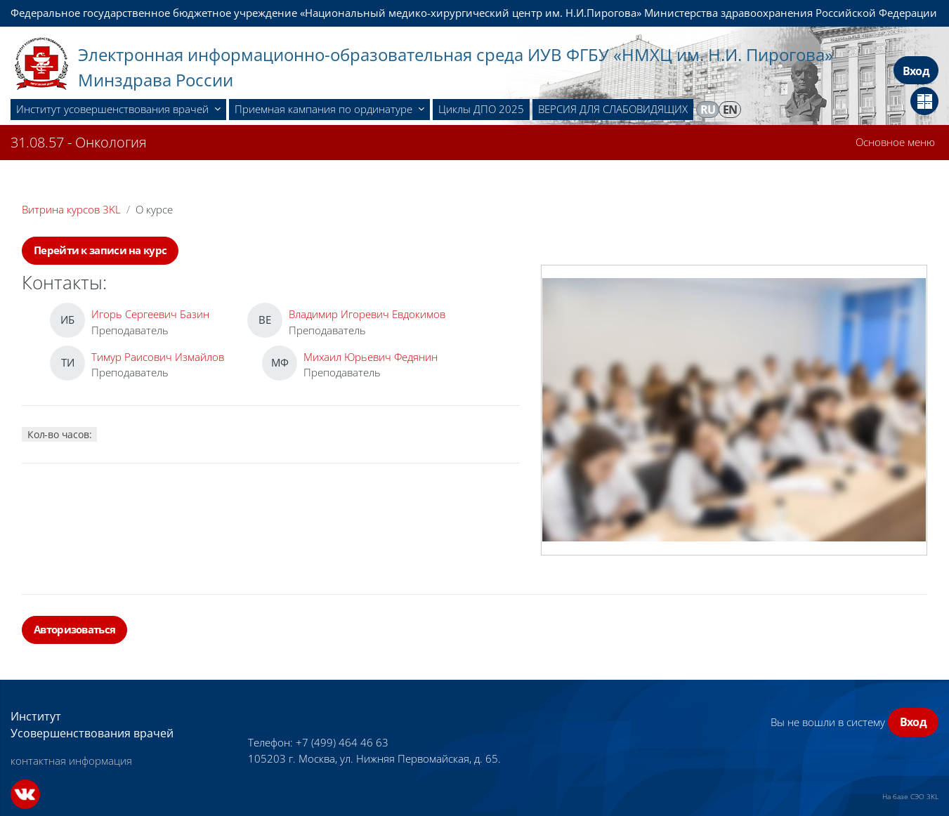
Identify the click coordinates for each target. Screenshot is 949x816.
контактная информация (71, 761)
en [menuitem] (730, 109)
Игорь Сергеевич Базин (150, 314)
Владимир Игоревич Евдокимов (367, 314)
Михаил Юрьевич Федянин (370, 357)
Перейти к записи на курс (100, 250)
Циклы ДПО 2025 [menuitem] (481, 109)
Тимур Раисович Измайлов (157, 357)
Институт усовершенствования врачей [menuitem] (113, 109)
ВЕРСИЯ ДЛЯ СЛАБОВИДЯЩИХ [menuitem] (613, 109)
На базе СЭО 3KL (910, 796)
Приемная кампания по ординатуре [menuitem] (325, 109)
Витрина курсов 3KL (71, 209)
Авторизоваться (74, 629)
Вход (916, 71)
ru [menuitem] (708, 109)
